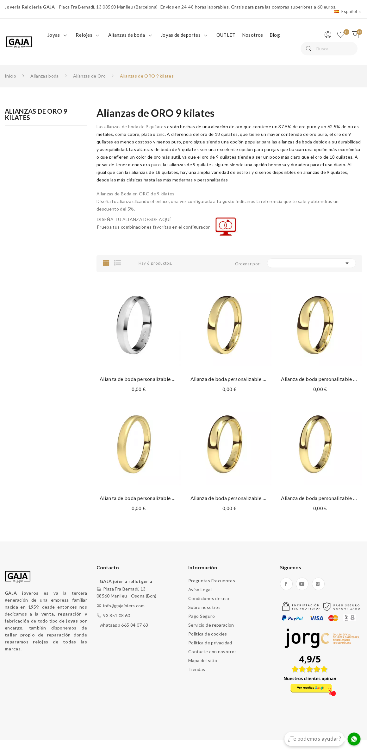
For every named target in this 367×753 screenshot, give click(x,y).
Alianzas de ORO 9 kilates (36, 114)
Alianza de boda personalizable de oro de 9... (139, 379)
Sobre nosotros (204, 607)
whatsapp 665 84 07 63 (124, 625)
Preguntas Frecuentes (211, 580)
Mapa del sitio (202, 660)
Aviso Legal (200, 589)
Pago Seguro (201, 616)
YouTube (302, 584)
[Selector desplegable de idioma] (348, 11)
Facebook (286, 584)
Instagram (318, 584)
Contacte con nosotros (212, 651)
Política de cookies (207, 633)
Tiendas (196, 669)
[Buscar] (329, 48)
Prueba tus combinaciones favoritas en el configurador (153, 227)
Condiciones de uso (208, 598)
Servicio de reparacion (211, 625)
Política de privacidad (210, 642)
